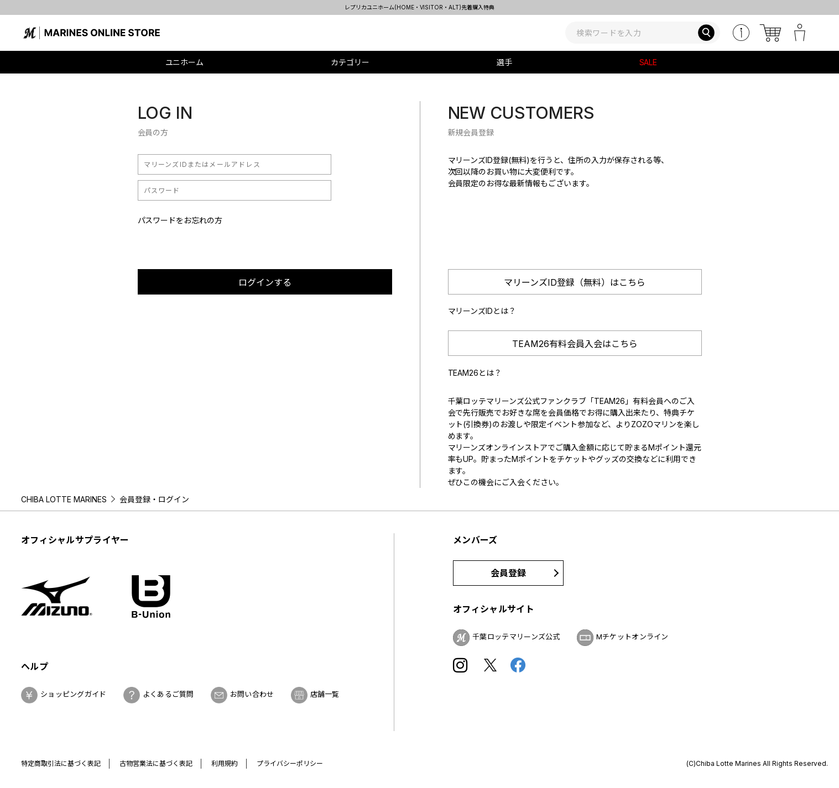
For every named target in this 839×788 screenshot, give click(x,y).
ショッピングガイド (73, 694)
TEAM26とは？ (475, 372)
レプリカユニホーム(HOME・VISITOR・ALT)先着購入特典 (420, 7)
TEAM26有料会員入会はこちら (575, 343)
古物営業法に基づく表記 (155, 763)
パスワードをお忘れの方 (180, 220)
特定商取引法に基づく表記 (61, 763)
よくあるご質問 (168, 694)
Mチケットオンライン (632, 636)
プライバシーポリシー (290, 763)
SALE (648, 62)
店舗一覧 (325, 694)
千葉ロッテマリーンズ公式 (516, 636)
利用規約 (224, 763)
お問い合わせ (252, 694)
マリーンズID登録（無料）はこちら (574, 282)
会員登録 (509, 573)
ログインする (264, 282)
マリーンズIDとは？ (482, 311)
